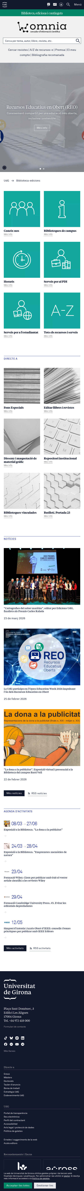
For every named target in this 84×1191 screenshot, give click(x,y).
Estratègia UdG (11, 1092)
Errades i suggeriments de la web (20, 1140)
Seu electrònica (12, 1117)
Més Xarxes (9, 1051)
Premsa (60, 50)
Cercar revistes (18, 50)
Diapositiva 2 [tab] (43, 168)
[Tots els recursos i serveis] (62, 315)
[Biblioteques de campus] (62, 214)
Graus (7, 1074)
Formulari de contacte (15, 1027)
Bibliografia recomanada (48, 55)
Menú (77, 4)
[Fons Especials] (22, 391)
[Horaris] (22, 265)
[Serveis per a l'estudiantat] (22, 315)
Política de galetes (13, 1131)
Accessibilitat (10, 1124)
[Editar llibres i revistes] (62, 391)
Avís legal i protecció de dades (19, 1128)
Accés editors (10, 1143)
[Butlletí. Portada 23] (62, 496)
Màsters (8, 1077)
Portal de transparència (15, 1113)
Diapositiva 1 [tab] (40, 168)
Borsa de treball (12, 1088)
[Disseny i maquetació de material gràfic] (22, 443)
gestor (67, 1176)
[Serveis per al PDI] (62, 265)
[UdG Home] (4, 4)
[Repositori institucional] (62, 441)
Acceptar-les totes (17, 1185)
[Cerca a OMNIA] (78, 41)
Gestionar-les (45, 1185)
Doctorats (9, 1081)
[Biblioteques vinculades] (22, 496)
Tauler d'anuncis (12, 1085)
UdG (6, 180)
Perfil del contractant (14, 1120)
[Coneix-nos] (22, 214)
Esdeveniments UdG (14, 1095)
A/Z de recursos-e (41, 50)
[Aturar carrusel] (4, 168)
